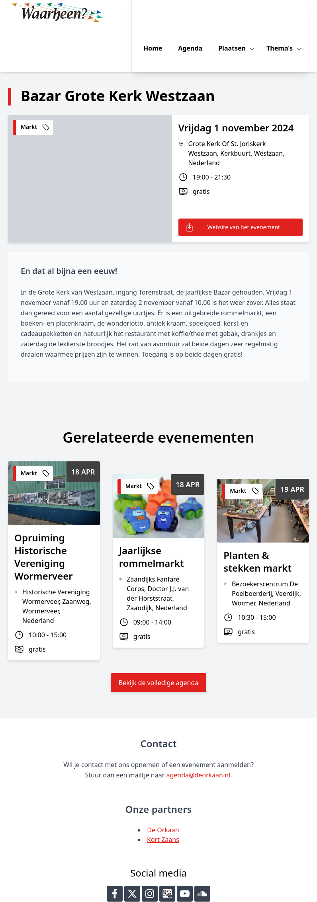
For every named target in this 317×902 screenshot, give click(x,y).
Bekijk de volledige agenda (159, 636)
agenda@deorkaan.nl (198, 728)
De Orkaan (163, 783)
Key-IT (244, 892)
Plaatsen (239, 12)
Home (159, 12)
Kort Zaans (163, 793)
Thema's (287, 12)
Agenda (197, 12)
